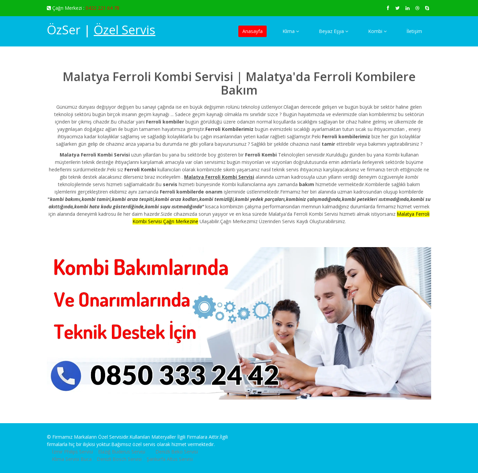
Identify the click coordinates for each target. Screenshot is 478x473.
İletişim (414, 31)
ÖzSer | (101, 30)
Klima (290, 31)
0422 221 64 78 (102, 8)
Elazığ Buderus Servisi (121, 451)
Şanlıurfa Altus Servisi (170, 459)
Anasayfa (252, 31)
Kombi (377, 31)
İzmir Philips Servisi (72, 451)
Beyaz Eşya (333, 31)
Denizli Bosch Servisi (119, 459)
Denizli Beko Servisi (176, 451)
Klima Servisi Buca (72, 459)
